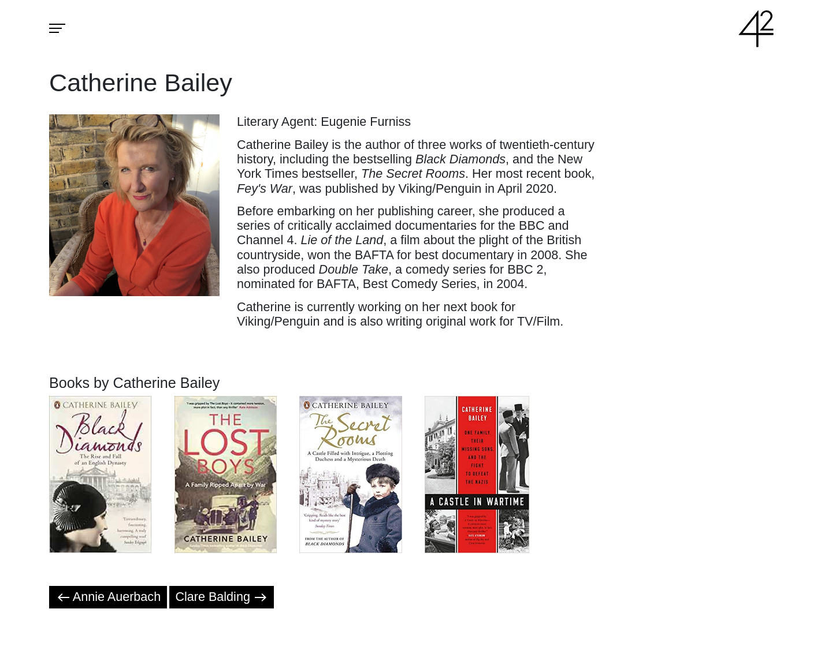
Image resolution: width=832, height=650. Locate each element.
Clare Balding (221, 596)
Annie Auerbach (108, 596)
